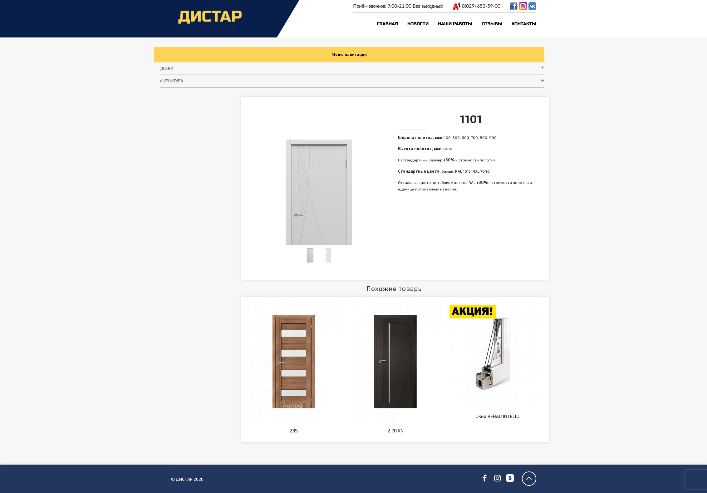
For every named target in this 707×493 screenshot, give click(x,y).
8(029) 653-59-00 (481, 6)
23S (294, 441)
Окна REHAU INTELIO (497, 427)
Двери (167, 69)
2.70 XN (396, 441)
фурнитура (172, 83)
